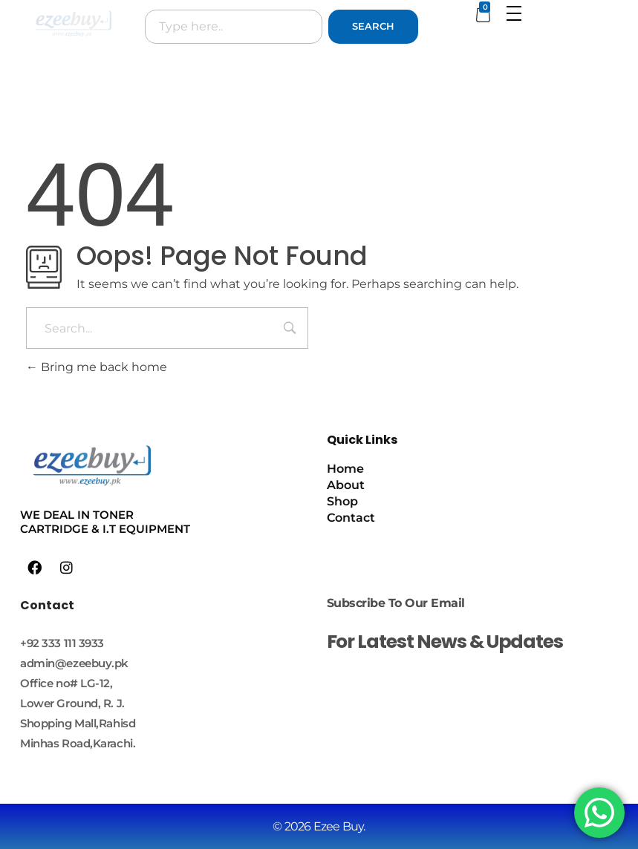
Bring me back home (96, 367)
